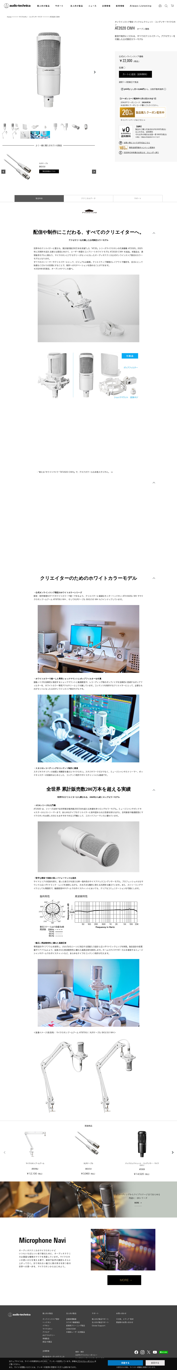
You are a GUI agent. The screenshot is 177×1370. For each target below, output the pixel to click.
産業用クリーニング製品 (75, 1326)
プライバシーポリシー (86, 1361)
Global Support (98, 1326)
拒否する (155, 1362)
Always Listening (141, 6)
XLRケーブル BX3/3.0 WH (86, 599)
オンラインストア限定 (51, 1319)
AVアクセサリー (49, 1335)
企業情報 (106, 6)
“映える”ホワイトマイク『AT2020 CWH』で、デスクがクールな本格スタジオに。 (74, 472)
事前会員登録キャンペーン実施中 (142, 147)
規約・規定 (79, 1352)
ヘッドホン (47, 1322)
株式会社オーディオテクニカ (54, 1357)
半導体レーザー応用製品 (75, 1332)
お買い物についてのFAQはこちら (137, 143)
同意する (125, 1362)
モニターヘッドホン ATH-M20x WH (121, 596)
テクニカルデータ (88, 198)
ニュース (92, 6)
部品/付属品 (47, 1342)
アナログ (46, 1332)
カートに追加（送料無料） (135, 74)
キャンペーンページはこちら (132, 120)
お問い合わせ (121, 1313)
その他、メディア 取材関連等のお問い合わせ (125, 1320)
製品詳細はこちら (49, 171)
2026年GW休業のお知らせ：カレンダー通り (141, 152)
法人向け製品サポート (100, 1322)
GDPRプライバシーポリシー (86, 1355)
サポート (59, 6)
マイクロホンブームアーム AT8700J (72, 1032)
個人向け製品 (43, 6)
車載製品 (46, 1339)
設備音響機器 (71, 1319)
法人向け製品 (76, 6)
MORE (136, 1203)
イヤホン (46, 1326)
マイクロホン (48, 1329)
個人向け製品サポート (100, 1319)
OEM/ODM (71, 1329)
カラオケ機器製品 (73, 1322)
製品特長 (39, 198)
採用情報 (120, 6)
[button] (94, 72)
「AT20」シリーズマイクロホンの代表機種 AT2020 (113, 248)
